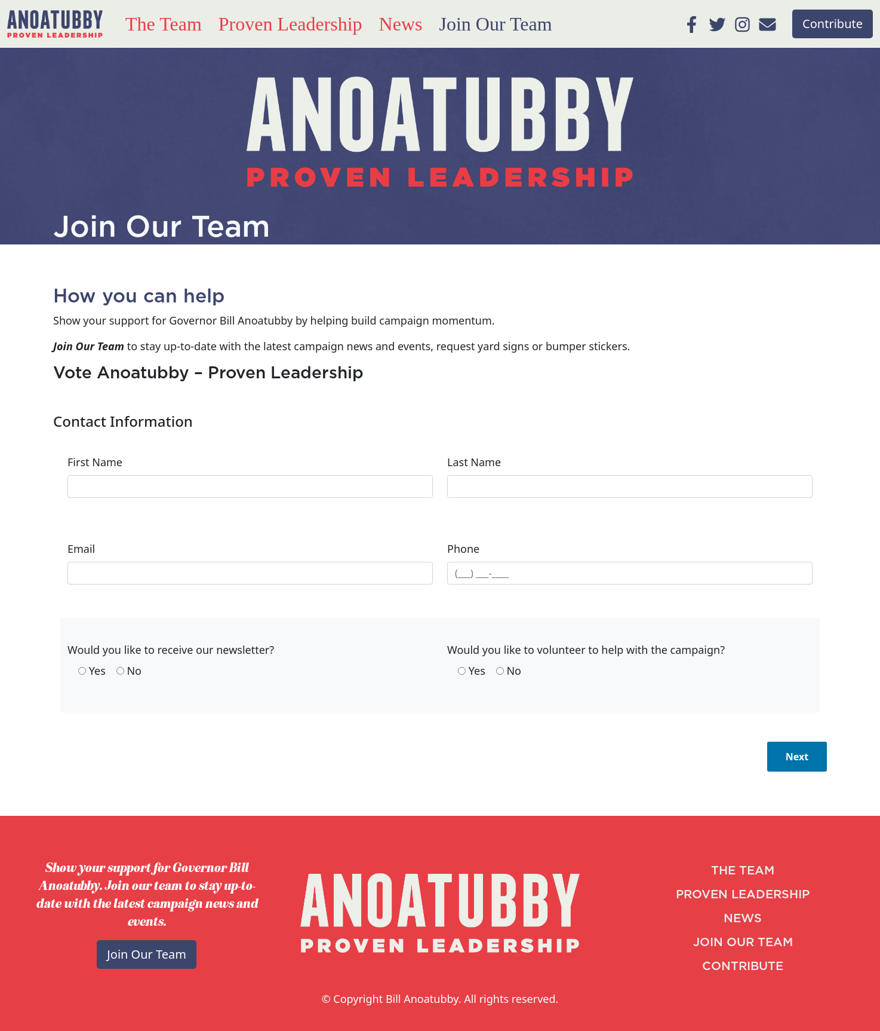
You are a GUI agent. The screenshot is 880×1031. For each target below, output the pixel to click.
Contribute (832, 24)
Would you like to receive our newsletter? (170, 650)
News (401, 24)
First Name (94, 462)
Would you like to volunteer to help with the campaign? (586, 650)
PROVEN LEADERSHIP (743, 895)
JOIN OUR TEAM (743, 943)
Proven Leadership (290, 24)
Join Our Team (495, 24)
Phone (463, 548)
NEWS (743, 919)
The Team (163, 24)
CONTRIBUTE (742, 966)
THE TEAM (742, 871)
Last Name (474, 462)
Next (797, 756)
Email (81, 548)
